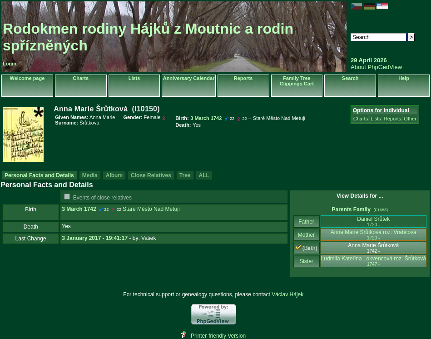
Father (306, 222)
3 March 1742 (79, 209)
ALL (204, 175)
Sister (306, 261)
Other (410, 118)
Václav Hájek (287, 294)
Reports (243, 78)
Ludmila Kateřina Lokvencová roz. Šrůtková (373, 261)
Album (114, 175)
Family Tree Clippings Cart (297, 80)
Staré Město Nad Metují (151, 209)
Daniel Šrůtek (373, 221)
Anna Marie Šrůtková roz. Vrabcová (373, 234)
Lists (134, 78)
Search (350, 78)
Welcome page (27, 78)
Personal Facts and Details (39, 175)
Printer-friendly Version (218, 336)
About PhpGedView (376, 67)
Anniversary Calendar (189, 78)
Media (90, 175)
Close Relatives (151, 175)
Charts (81, 78)
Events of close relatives (102, 197)
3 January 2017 (81, 238)
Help (403, 78)
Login (9, 63)
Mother (307, 235)
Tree (185, 175)
